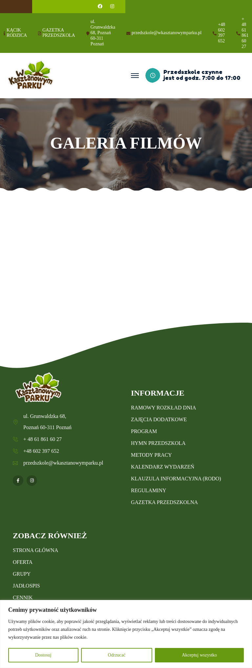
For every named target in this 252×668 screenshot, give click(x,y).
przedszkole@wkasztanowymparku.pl (166, 32)
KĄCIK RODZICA (17, 33)
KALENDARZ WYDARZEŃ (162, 467)
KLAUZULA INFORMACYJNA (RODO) (176, 478)
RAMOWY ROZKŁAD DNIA (163, 407)
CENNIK (22, 597)
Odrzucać (117, 655)
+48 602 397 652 (221, 32)
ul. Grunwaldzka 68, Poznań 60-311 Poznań (103, 32)
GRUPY (22, 574)
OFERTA (22, 562)
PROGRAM (144, 431)
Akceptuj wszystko (199, 655)
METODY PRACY (151, 455)
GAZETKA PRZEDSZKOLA (58, 33)
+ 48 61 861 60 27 (245, 32)
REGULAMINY (148, 490)
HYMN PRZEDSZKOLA (158, 443)
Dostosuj (43, 655)
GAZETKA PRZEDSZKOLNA (164, 502)
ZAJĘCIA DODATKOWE (159, 419)
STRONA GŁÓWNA (35, 550)
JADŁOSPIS (26, 585)
